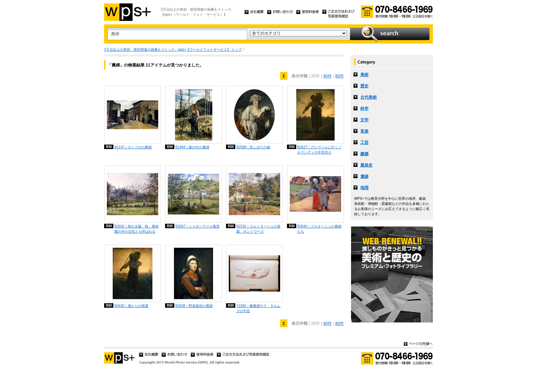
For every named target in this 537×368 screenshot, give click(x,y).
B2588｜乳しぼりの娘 (253, 147)
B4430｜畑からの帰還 (131, 306)
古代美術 (368, 97)
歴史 (364, 86)
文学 (364, 120)
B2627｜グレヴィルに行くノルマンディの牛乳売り (319, 149)
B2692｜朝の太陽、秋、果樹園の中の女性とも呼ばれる (136, 228)
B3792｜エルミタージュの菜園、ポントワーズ (258, 228)
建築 (364, 153)
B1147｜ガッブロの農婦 (133, 147)
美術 (364, 74)
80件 (339, 76)
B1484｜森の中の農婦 (192, 147)
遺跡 (364, 176)
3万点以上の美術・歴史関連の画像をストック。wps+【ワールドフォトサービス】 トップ (173, 49)
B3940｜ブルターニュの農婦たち (319, 228)
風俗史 (366, 165)
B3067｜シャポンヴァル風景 (197, 226)
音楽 (364, 131)
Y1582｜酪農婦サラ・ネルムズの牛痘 (258, 308)
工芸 (364, 142)
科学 (364, 108)
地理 (364, 187)
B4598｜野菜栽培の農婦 (194, 306)
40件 (327, 76)
